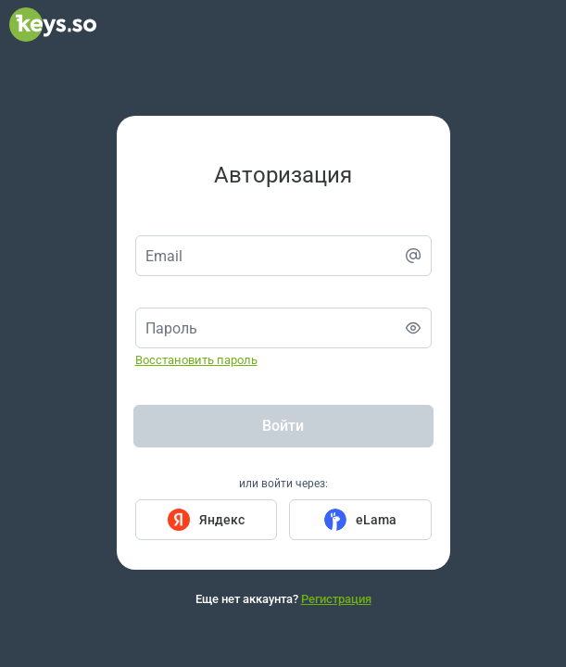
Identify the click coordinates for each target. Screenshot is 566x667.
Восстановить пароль (196, 360)
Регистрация (336, 599)
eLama (376, 519)
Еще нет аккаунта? (283, 599)
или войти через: (283, 483)
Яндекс (222, 519)
